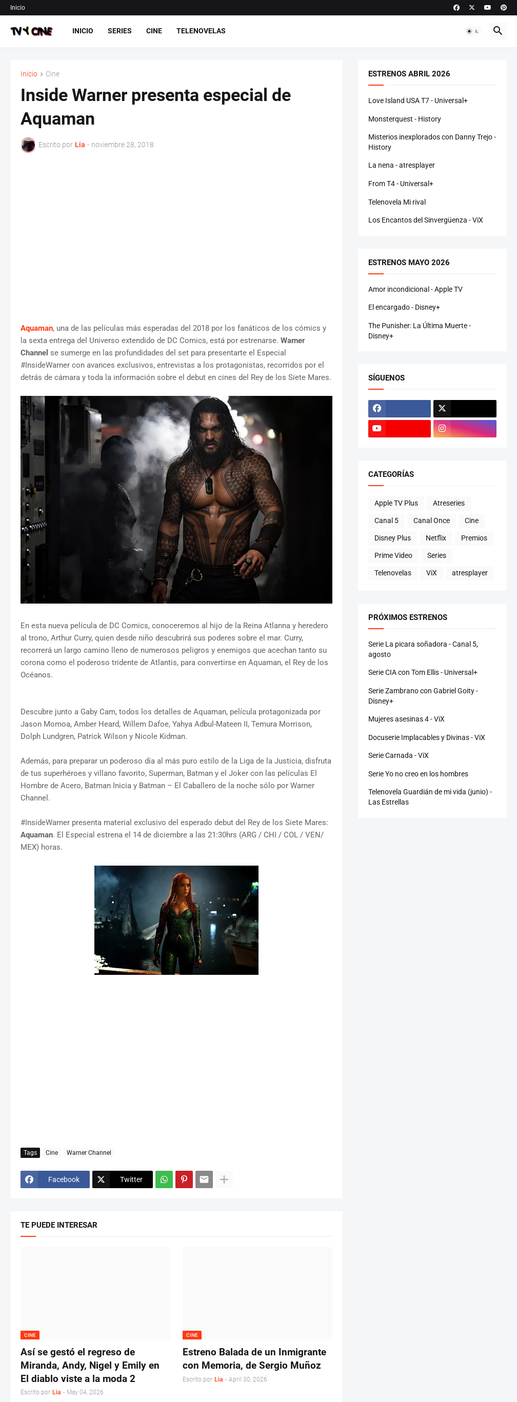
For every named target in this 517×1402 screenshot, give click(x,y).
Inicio (17, 7)
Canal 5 (386, 520)
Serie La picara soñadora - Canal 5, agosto (423, 649)
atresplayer (470, 573)
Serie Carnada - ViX (398, 755)
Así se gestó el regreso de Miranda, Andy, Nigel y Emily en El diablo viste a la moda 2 (90, 1365)
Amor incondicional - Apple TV (415, 289)
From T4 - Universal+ (400, 183)
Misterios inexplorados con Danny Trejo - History (432, 142)
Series (120, 31)
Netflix (436, 538)
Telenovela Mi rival (397, 202)
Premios (474, 538)
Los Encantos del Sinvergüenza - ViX (425, 220)
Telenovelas (201, 31)
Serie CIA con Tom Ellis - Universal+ (423, 672)
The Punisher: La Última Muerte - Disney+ (419, 331)
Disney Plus (392, 538)
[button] (473, 31)
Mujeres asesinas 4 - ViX (406, 719)
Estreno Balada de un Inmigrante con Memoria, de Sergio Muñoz (254, 1358)
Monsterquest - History (404, 119)
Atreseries (449, 503)
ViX (431, 573)
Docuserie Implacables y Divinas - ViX (426, 737)
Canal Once (431, 520)
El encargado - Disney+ (404, 307)
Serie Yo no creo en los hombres (418, 774)
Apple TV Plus (396, 503)
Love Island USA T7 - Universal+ (418, 100)
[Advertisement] (176, 237)
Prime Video (393, 555)
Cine (154, 31)
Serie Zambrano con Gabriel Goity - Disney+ (423, 696)
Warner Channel (89, 1152)
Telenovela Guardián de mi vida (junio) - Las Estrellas (430, 797)
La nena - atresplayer (401, 165)
